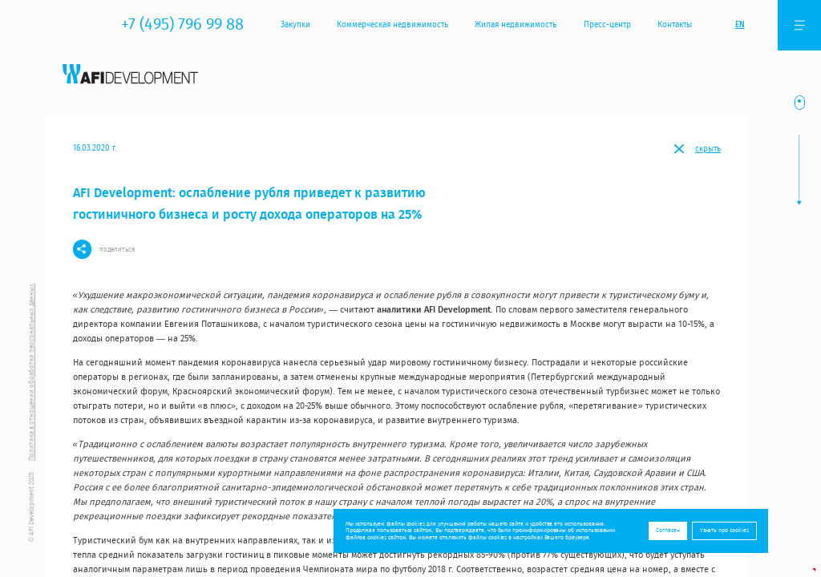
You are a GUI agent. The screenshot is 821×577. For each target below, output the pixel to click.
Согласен (668, 530)
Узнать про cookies (724, 530)
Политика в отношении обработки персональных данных (31, 372)
